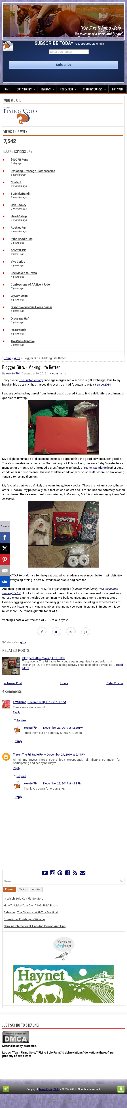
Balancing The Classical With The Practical (31, 912)
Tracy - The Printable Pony (29, 754)
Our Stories (27, 88)
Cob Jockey (18, 205)
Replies (21, 720)
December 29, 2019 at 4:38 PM (62, 783)
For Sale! (117, 89)
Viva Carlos (18, 261)
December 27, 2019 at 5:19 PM (66, 754)
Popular (9, 889)
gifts (17, 358)
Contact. (16, 182)
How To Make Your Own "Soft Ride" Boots (31, 905)
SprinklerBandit (20, 193)
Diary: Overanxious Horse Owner (31, 307)
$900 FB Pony (19, 159)
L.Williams (19, 702)
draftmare (29, 575)
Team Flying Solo (49, 1089)
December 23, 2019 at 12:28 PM (63, 727)
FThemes (30, 1099)
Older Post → (114, 683)
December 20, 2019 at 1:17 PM (47, 702)
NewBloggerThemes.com (63, 1102)
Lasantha (66, 1099)
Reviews (49, 88)
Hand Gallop (19, 216)
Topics (22, 889)
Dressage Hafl (20, 318)
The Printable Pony (31, 380)
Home (7, 89)
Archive (36, 889)
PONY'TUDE (18, 250)
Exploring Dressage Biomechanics (33, 171)
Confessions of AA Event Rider (31, 284)
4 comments (58, 373)
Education (69, 88)
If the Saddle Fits (21, 239)
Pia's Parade (18, 330)
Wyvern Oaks (19, 296)
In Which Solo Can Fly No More (23, 898)
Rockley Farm (19, 227)
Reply (16, 712)
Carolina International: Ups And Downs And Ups (35, 926)
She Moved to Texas (24, 273)
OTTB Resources (95, 88)
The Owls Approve (22, 341)
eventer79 (12, 373)
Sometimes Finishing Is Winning (24, 919)
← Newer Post (13, 683)
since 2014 (104, 384)
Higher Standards (95, 467)
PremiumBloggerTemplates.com (93, 1099)
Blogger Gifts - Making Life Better (31, 367)
